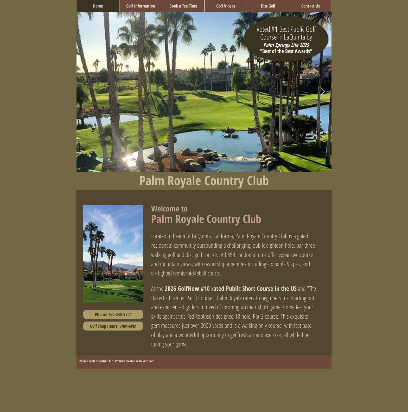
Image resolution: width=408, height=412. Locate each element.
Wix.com (148, 361)
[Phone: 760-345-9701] (113, 314)
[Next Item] (323, 91)
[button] (140, 6)
